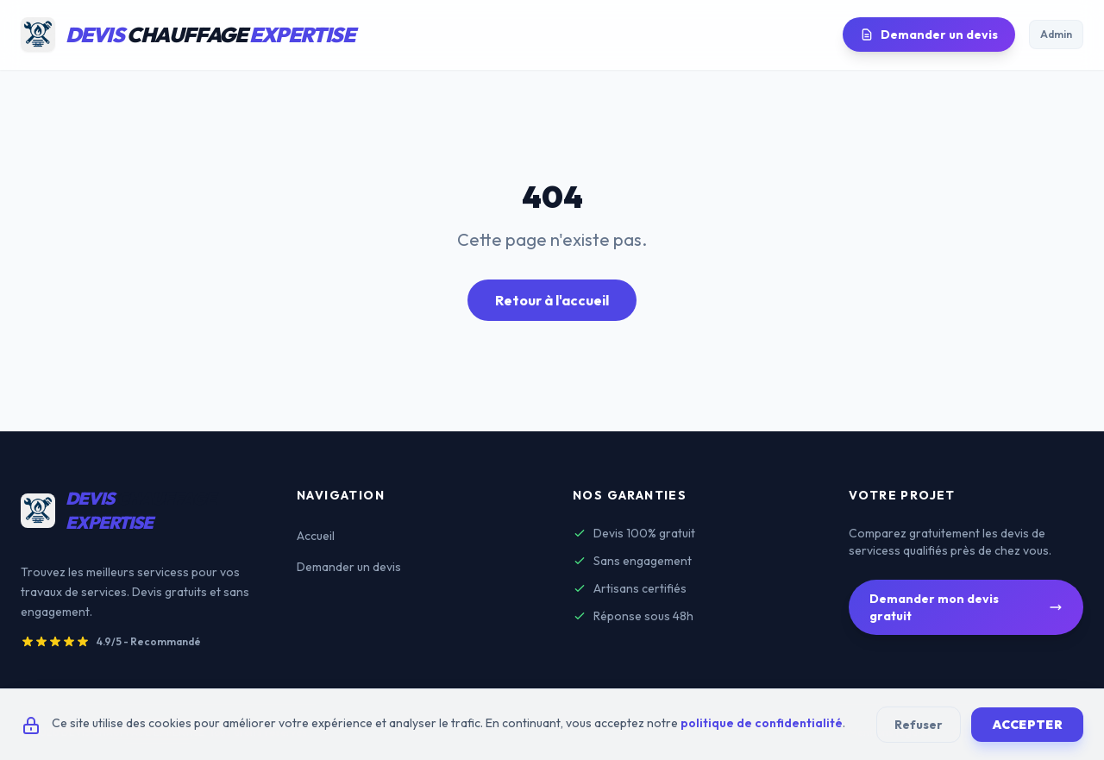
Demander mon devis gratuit (966, 607)
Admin (1056, 34)
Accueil (316, 535)
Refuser (918, 724)
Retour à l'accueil (552, 300)
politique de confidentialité (762, 723)
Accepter (1027, 724)
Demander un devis (929, 34)
